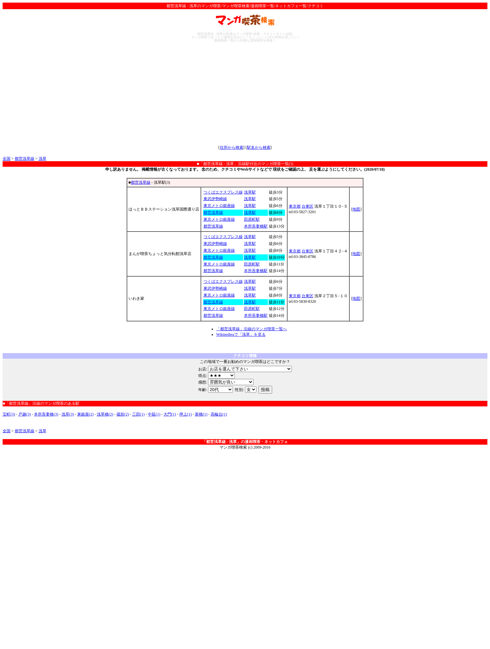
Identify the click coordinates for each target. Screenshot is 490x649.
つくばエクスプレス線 (223, 192)
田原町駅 (252, 219)
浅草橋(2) (105, 414)
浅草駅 (250, 192)
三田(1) (138, 414)
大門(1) (170, 414)
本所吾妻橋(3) (46, 414)
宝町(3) (9, 414)
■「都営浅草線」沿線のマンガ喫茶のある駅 (41, 403)
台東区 (307, 206)
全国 (6, 158)
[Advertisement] (245, 93)
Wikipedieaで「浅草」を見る (241, 334)
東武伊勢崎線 (215, 198)
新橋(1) (201, 414)
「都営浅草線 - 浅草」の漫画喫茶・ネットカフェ (245, 441)
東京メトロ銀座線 (219, 205)
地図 (356, 209)
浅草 (42, 158)
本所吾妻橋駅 (256, 226)
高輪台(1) (219, 414)
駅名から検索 (259, 147)
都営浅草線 (24, 158)
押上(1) (185, 414)
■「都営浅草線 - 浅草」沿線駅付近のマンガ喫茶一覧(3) (245, 164)
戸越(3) (24, 414)
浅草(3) (67, 414)
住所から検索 (231, 147)
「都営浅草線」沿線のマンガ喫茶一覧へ (251, 329)
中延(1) (154, 414)
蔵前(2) (122, 414)
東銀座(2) (85, 414)
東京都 (295, 206)
